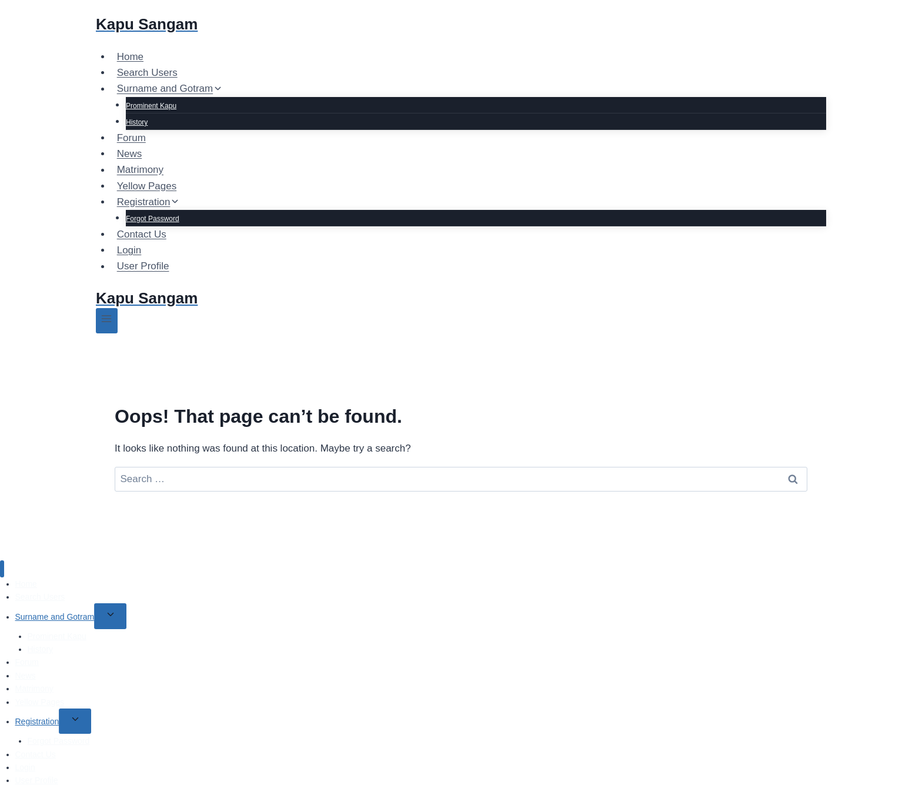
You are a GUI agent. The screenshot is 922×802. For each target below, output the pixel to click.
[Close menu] (2, 568)
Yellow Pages (146, 186)
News (129, 153)
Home (130, 56)
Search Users (147, 72)
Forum (131, 137)
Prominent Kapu (151, 106)
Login (129, 250)
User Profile (143, 266)
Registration (37, 721)
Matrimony (140, 170)
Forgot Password (152, 219)
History (137, 122)
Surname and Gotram (55, 616)
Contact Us (141, 234)
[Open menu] (107, 320)
